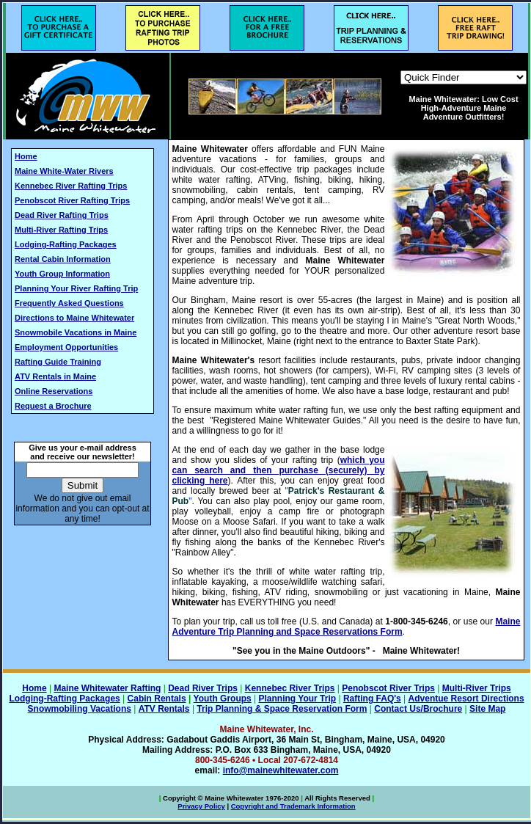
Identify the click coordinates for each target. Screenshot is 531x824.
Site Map (487, 709)
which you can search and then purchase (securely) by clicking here (278, 470)
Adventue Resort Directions (466, 698)
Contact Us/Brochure (418, 709)
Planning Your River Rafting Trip (76, 288)
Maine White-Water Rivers (64, 171)
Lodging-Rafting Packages (66, 244)
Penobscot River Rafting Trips (72, 200)
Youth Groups (223, 698)
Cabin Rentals (157, 698)
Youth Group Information (62, 273)
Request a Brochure (53, 405)
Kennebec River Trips (290, 688)
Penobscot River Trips (388, 688)
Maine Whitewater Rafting (107, 688)
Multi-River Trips (476, 688)
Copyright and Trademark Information (293, 806)
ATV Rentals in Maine (55, 376)
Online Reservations (53, 391)
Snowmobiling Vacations (79, 709)
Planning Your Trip (298, 698)
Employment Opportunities (66, 347)
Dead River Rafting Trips (62, 215)
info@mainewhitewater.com (281, 770)
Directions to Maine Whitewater (74, 317)
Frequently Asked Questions (69, 303)
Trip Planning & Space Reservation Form (282, 709)
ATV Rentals (164, 709)
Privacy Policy (200, 806)
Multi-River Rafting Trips (61, 229)
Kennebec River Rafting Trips (71, 185)
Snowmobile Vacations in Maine (75, 332)
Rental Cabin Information (63, 259)
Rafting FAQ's (372, 698)
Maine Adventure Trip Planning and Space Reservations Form (346, 626)
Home (26, 156)
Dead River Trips (203, 688)
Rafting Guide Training (58, 361)
